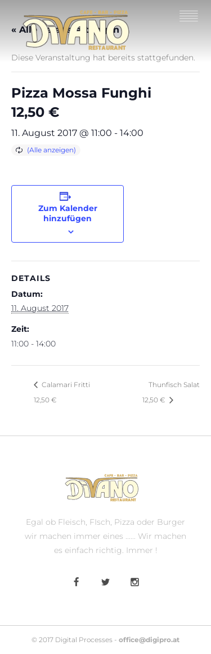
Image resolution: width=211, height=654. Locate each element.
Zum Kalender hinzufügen (67, 213)
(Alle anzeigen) (51, 150)
